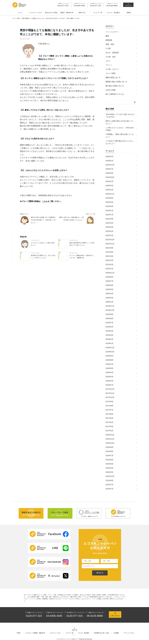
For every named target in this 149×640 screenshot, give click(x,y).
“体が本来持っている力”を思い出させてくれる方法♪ (120, 115)
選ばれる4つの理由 (51, 12)
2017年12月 (110, 389)
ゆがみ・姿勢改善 (112, 52)
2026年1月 (110, 161)
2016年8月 (110, 451)
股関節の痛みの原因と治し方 (116, 82)
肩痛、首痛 (110, 44)
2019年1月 (110, 343)
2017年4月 (110, 422)
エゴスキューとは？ (35, 12)
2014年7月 (110, 489)
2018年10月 (110, 352)
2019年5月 (110, 327)
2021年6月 (110, 252)
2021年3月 (110, 260)
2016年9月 (110, 447)
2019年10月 (110, 310)
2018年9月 (110, 356)
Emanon (89, 637)
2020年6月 (110, 285)
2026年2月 (110, 156)
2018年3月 (110, 377)
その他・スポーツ (112, 69)
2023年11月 (110, 194)
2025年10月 (110, 165)
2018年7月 (110, 364)
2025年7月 (110, 169)
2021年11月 (110, 244)
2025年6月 (110, 173)
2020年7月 (110, 281)
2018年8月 (110, 360)
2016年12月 (110, 435)
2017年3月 (110, 426)
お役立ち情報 (110, 90)
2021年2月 (110, 264)
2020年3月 (110, 293)
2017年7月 (110, 410)
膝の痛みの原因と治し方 (115, 86)
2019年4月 (110, 331)
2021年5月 (110, 256)
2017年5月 (110, 418)
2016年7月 (110, 455)
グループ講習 (110, 73)
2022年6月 (110, 219)
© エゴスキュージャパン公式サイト (67, 637)
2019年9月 (110, 314)
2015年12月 (110, 476)
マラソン (109, 65)
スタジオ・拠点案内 (113, 12)
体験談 (129, 12)
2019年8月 (110, 318)
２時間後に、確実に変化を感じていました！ (120, 135)
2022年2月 (110, 231)
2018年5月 (110, 368)
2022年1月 (110, 235)
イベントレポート (112, 32)
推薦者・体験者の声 (66, 12)
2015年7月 (110, 485)
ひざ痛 (108, 48)
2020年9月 (110, 277)
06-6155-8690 (95, 615)
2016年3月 (110, 468)
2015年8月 (110, 480)
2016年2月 (110, 472)
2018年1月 (110, 385)
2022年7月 (110, 215)
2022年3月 (110, 227)
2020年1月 (110, 302)
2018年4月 (110, 372)
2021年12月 (110, 239)
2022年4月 (110, 223)
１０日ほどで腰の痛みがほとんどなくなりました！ (120, 142)
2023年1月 (110, 210)
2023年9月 (110, 198)
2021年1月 (110, 269)
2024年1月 (110, 190)
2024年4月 (110, 185)
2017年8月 (110, 406)
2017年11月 (110, 393)
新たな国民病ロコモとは (115, 94)
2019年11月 (110, 306)
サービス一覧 (97, 12)
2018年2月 (110, 381)
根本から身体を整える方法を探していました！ (120, 122)
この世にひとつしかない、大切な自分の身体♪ (120, 129)
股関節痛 (109, 40)
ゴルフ (108, 61)
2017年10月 (110, 397)
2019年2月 (110, 339)
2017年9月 (110, 401)
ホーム (20, 12)
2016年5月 (110, 464)
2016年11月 (110, 439)
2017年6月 (110, 414)
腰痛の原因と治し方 (113, 77)
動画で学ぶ (82, 12)
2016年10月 (110, 443)
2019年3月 (110, 335)
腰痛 (107, 36)
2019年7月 (110, 323)
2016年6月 (110, 460)
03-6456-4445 (54, 615)
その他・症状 (110, 57)
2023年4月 (110, 206)
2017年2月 (110, 431)
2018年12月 (110, 347)
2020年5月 (110, 289)
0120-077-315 (34, 615)
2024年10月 (110, 177)
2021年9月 (110, 248)
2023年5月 (110, 202)
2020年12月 (110, 273)
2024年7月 (110, 181)
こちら (45, 201)
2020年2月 (110, 298)
